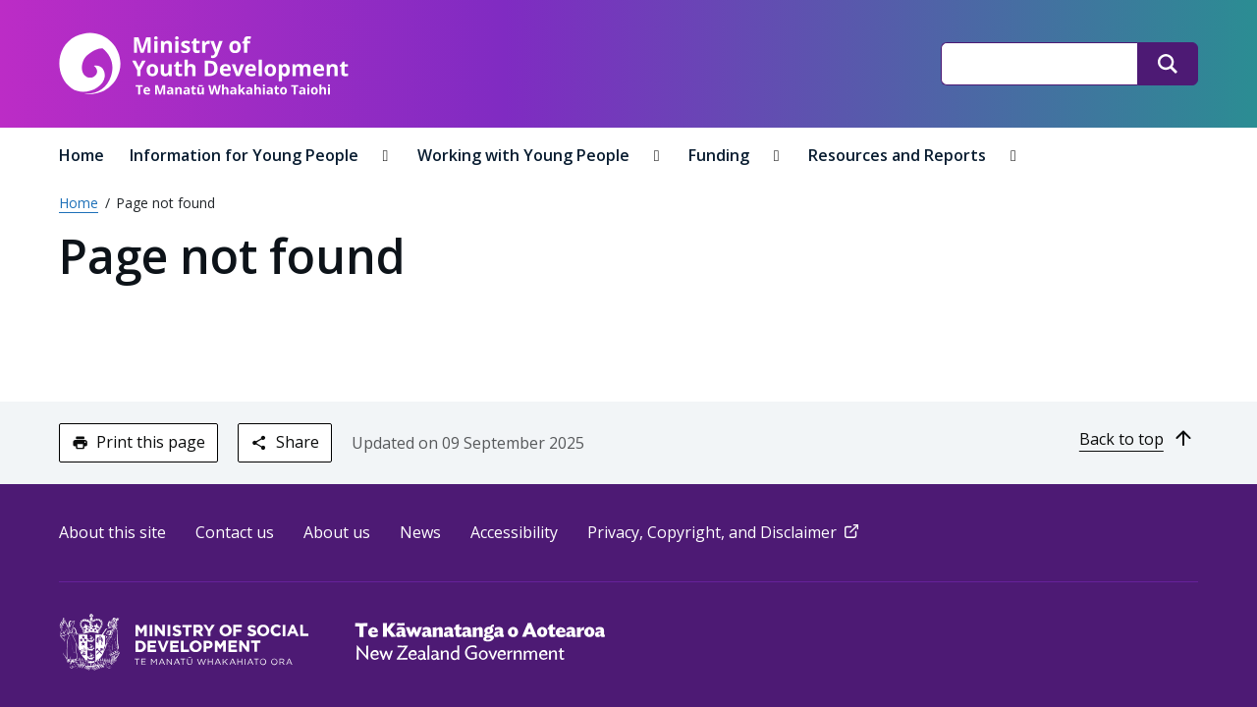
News (420, 532)
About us (336, 532)
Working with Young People (525, 155)
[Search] (1167, 63)
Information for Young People (246, 155)
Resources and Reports (899, 155)
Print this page (138, 442)
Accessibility (514, 532)
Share (284, 442)
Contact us (234, 532)
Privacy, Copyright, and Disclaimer (724, 532)
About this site (112, 532)
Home (81, 155)
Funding (720, 155)
